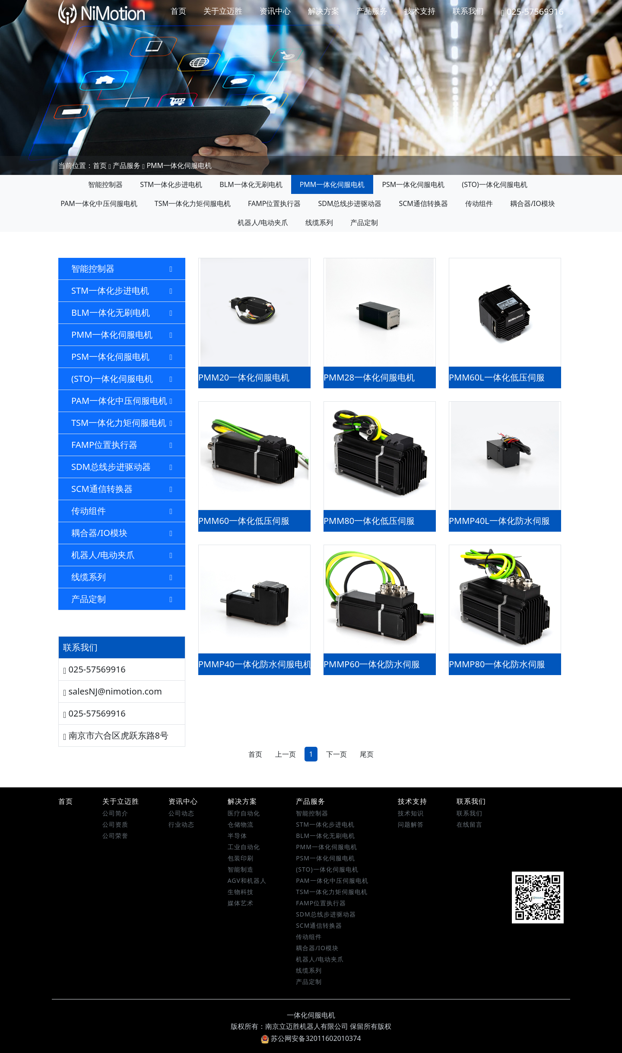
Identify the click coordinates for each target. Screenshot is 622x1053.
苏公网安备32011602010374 (311, 1038)
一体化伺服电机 (311, 1015)
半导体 (237, 835)
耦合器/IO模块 (532, 203)
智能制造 (241, 869)
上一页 (285, 754)
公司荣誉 (115, 835)
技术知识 (411, 813)
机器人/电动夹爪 (263, 222)
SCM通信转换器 (423, 203)
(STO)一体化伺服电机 (494, 184)
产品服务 (371, 11)
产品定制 (364, 222)
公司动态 (181, 813)
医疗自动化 (244, 813)
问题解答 (411, 824)
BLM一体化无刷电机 (250, 184)
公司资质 (115, 824)
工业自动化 (244, 847)
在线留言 (469, 824)
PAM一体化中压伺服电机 (98, 203)
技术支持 (419, 11)
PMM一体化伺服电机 (179, 165)
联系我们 (468, 11)
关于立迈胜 (222, 11)
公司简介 (115, 813)
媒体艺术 (241, 903)
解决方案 (323, 11)
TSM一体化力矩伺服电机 (193, 203)
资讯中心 (275, 11)
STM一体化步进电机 (171, 184)
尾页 (367, 754)
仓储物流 (241, 824)
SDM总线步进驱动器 (349, 203)
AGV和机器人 (247, 880)
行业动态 (181, 824)
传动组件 (479, 203)
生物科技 (241, 892)
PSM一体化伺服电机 (413, 184)
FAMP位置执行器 (274, 203)
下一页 (336, 754)
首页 (178, 11)
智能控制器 (105, 184)
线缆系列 (319, 222)
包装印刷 (241, 858)
